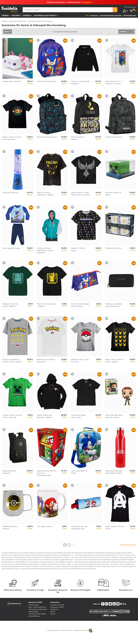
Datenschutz (54, 609)
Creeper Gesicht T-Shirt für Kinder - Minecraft (12, 416)
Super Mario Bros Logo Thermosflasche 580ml (113, 472)
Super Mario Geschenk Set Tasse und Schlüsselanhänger (46, 473)
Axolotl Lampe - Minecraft (12, 81)
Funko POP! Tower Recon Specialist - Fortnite (114, 416)
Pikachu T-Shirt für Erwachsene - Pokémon (45, 194)
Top (86, 15)
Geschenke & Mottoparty (45, 15)
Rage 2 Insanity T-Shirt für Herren (114, 527)
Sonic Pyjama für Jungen (11, 248)
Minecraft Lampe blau (11, 193)
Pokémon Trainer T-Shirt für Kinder (80, 360)
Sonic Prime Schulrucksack (46, 81)
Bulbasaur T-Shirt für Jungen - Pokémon (10, 305)
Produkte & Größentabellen (37, 614)
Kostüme (15, 15)
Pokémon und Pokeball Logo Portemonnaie (113, 305)
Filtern (6, 32)
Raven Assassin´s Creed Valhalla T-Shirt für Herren (80, 194)
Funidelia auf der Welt (57, 605)
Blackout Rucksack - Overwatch (10, 472)
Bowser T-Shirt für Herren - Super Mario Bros (12, 138)
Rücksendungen (34, 605)
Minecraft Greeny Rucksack (47, 137)
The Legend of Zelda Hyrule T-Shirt (78, 416)
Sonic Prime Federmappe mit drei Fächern (80, 305)
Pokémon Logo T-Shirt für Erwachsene (46, 360)
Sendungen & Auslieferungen (38, 609)
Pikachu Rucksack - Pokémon (78, 138)
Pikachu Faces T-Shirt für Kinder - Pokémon (114, 360)
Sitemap (52, 614)
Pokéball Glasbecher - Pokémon (10, 527)
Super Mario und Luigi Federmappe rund (79, 527)
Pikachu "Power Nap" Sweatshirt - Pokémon (45, 416)
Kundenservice (14, 603)
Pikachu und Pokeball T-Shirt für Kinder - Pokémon (12, 360)
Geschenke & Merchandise (17, 21)
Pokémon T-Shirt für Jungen (78, 249)
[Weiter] (73, 545)
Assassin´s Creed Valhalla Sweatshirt (80, 82)
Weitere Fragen (33, 611)
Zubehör (26, 15)
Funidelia (4, 21)
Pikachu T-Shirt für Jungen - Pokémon (46, 305)
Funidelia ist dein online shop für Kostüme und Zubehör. (9, 9)
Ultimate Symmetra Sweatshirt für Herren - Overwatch (45, 250)
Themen (5, 15)
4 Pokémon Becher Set (113, 248)
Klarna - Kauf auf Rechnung (37, 607)
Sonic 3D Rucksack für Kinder (79, 472)
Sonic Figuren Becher (44, 526)
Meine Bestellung (34, 616)
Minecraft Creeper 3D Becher (113, 194)
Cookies (52, 611)
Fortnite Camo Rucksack (114, 137)
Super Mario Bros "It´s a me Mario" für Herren (114, 82)
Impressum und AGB (56, 607)
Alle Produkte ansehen (128, 545)
